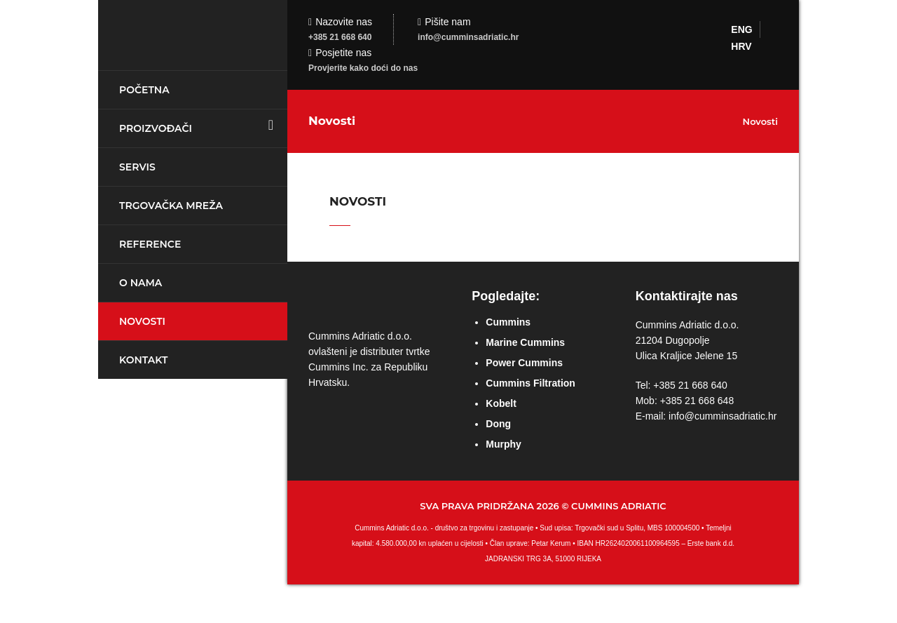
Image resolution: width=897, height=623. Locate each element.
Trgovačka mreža (171, 205)
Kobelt (501, 403)
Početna (144, 89)
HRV (741, 46)
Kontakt (143, 360)
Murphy (503, 444)
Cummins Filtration (530, 383)
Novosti (142, 321)
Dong (498, 423)
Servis (137, 167)
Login (879, 17)
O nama (140, 282)
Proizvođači (155, 128)
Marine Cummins (525, 342)
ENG (741, 29)
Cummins (508, 322)
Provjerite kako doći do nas (363, 68)
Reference (150, 244)
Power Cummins (524, 362)
